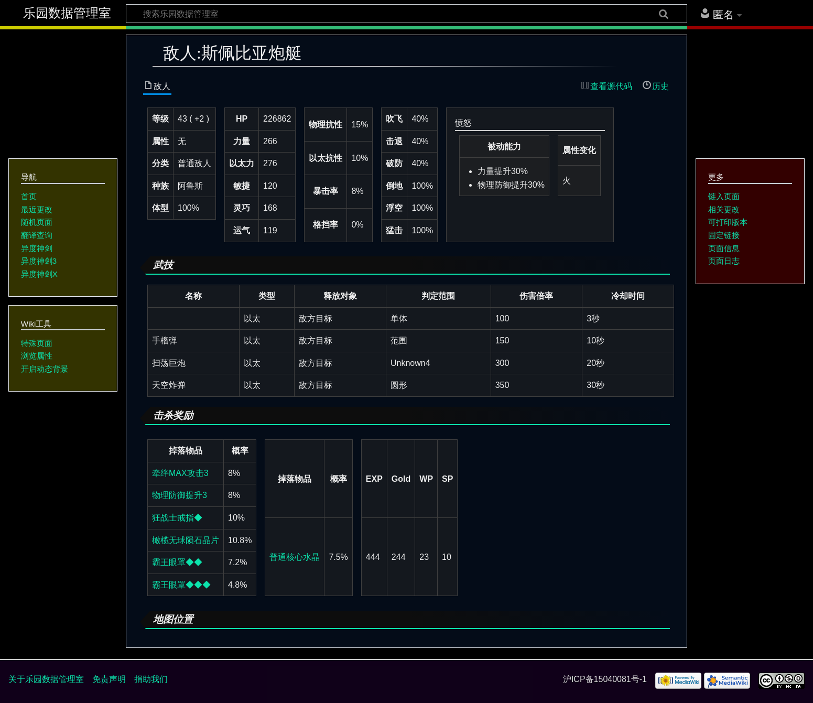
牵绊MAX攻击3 (180, 473)
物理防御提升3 (179, 495)
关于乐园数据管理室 (46, 679)
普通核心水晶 (294, 557)
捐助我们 (151, 679)
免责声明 (109, 679)
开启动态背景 (44, 368)
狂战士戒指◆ (177, 517)
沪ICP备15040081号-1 (605, 679)
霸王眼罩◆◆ (177, 562)
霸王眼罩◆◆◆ (181, 584)
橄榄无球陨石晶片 (185, 540)
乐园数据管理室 (67, 13)
